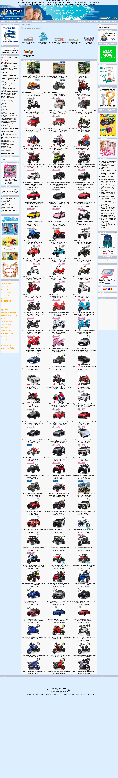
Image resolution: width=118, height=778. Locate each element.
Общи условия (5, 203)
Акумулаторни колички (38, 21)
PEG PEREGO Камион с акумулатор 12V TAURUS (34, 93)
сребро (4, 310)
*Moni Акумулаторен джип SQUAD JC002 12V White (84, 512)
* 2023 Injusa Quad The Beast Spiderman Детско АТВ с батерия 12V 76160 (33, 147)
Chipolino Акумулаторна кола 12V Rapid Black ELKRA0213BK (33, 440)
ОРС (92, 694)
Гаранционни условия (7, 207)
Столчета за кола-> (7, 136)
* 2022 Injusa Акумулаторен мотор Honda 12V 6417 (33, 404)
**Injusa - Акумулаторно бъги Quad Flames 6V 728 (108, 177)
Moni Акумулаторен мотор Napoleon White (84, 637)
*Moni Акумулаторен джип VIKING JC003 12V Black (59, 512)
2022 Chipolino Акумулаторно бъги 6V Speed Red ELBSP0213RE (33, 259)
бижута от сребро (8, 313)
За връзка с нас (6, 204)
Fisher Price (31, 694)
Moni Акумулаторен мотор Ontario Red (58, 655)
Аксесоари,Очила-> (7, 69)
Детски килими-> (6, 96)
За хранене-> (5, 105)
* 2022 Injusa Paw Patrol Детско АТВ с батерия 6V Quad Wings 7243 (59, 404)
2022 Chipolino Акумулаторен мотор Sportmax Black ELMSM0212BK (58, 295)
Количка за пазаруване (95, 21)
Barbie (47, 694)
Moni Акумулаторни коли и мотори (74, 42)
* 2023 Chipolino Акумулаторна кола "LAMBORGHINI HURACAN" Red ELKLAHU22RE (84, 203)
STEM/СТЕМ (5, 62)
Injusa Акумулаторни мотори (10, 78)
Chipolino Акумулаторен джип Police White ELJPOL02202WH (84, 458)
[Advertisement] (59, 683)
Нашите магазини (6, 206)
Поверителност (5, 201)
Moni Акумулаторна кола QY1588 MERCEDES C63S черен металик (59, 368)
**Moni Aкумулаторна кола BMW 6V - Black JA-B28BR (108, 169)
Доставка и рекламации (8, 198)
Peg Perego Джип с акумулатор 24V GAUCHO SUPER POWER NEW (108, 186)
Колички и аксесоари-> (8, 113)
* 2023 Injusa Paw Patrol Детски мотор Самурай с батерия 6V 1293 (84, 147)
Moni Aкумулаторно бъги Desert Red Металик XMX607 (58, 584)
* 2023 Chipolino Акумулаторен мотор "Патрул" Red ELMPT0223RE (59, 241)
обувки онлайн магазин (7, 321)
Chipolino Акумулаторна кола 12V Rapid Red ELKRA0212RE (84, 422)
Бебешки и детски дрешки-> (9, 91)
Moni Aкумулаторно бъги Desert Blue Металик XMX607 (84, 584)
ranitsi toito (4, 286)
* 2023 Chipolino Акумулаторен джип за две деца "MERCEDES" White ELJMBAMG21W (33, 184)
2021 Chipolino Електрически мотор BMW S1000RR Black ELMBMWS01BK (84, 548)
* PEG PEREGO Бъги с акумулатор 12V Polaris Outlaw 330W (33, 458)
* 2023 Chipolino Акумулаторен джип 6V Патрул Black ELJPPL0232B (84, 111)
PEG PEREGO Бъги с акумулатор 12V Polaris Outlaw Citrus (107, 165)
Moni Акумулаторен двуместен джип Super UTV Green (58, 548)
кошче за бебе (7, 348)
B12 (77, 694)
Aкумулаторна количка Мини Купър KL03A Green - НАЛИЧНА (109, 181)
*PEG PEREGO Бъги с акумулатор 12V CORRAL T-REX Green (83, 494)
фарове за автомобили (4, 327)
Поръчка (107, 21)
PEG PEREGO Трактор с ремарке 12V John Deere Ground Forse (108, 173)
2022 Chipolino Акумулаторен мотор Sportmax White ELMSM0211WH (83, 295)
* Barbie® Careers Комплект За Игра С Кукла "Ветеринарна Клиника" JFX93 (10, 180)
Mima (25, 694)
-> (9, 74)
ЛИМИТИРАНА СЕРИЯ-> (8, 153)
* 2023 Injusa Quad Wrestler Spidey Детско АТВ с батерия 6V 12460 (59, 147)
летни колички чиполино (6, 283)
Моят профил (82, 21)
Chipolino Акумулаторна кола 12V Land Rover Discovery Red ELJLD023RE (58, 422)
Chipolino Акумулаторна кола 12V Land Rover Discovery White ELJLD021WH (83, 404)
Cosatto (81, 694)
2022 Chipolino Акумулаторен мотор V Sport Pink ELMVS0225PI (59, 349)
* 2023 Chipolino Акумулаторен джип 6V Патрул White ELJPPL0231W (59, 111)
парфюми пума (10, 295)
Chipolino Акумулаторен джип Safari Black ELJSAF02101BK (33, 476)
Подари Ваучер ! (6, 122)
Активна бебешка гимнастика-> (6, 71)
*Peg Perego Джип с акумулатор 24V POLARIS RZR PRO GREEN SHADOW (58, 75)
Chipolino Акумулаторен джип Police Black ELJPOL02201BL (58, 458)
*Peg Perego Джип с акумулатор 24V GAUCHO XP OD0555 (33, 494)
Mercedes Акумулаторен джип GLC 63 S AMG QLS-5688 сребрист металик (59, 602)
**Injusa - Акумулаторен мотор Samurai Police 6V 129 (108, 198)
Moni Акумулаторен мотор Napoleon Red (59, 637)
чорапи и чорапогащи (6, 290)
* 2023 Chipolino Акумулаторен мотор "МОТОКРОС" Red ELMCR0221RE (34, 165)
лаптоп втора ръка (5, 342)
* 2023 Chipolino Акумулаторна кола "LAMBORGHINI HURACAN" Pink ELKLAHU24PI (58, 223)
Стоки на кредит (6, 200)
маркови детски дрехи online (5, 339)
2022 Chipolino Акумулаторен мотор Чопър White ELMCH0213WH (33, 277)
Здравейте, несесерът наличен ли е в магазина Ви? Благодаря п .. (107, 281)
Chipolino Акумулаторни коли (28, 42)
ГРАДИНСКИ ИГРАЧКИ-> (8, 94)
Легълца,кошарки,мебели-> (9, 118)
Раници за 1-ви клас (56, 694)
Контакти (114, 21)
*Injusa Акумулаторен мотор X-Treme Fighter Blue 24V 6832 (84, 530)
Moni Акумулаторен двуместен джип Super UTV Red (33, 548)
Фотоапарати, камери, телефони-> (7, 142)
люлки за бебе (6, 351)
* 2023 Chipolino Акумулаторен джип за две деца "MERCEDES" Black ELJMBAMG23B (58, 184)
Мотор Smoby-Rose (106, 229)
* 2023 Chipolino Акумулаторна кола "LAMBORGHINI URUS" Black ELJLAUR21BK (84, 184)
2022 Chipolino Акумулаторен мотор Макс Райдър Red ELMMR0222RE (58, 313)
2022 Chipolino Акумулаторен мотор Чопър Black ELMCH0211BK (83, 277)
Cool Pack (87, 694)
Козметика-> (5, 109)
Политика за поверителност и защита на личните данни (10, 209)
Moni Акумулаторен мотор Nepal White (84, 671)
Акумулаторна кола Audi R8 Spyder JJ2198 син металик (58, 620)
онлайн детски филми (6, 324)
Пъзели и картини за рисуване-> (7, 132)
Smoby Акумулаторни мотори (28, 55)
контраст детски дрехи (8, 334)
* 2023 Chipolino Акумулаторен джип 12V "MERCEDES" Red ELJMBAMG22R (59, 129)
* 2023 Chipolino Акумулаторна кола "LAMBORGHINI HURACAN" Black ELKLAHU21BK (58, 203)
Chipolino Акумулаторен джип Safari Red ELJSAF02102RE (59, 476)
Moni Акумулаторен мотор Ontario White (84, 655)
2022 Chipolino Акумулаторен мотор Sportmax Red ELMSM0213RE (33, 295)
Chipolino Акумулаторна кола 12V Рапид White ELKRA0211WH (84, 440)
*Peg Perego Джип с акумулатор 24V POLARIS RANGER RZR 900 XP (59, 494)
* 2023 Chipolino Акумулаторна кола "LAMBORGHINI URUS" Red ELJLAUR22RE (33, 203)
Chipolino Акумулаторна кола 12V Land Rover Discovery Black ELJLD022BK (33, 422)
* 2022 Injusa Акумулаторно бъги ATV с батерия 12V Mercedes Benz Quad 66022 (59, 386)
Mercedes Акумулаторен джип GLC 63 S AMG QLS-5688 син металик (33, 602)
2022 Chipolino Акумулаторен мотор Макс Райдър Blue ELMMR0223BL (83, 313)
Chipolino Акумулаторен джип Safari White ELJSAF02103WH (83, 476)
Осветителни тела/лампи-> (9, 121)
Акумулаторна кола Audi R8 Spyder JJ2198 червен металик (84, 620)
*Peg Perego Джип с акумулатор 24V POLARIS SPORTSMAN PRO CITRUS (34, 75)
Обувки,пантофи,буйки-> (8, 119)
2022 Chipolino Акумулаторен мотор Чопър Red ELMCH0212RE (58, 277)
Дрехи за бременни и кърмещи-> (7, 98)
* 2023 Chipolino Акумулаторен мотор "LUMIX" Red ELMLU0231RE (84, 93)
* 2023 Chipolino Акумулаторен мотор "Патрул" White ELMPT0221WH (84, 222)
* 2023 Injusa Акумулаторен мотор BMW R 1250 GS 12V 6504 (84, 129)
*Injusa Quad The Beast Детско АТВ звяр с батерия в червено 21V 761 (84, 566)
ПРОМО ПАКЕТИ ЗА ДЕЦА (9, 68)
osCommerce (64, 691)
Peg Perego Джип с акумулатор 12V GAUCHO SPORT (83, 75)
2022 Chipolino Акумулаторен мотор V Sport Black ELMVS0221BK (33, 331)
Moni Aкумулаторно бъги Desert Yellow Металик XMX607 (33, 584)
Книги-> (3, 108)
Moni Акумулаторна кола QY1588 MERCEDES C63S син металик (33, 367)
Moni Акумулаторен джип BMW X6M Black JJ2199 (108, 215)
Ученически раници (69, 694)
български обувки (6, 330)
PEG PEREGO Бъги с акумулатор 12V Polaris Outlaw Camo (58, 93)
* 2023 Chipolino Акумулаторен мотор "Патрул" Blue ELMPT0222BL (34, 241)
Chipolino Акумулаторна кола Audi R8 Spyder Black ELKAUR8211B (59, 440)
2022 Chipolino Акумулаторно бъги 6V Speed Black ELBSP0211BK (84, 259)
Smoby (42, 694)
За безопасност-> (6, 100)
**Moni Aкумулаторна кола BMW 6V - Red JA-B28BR (108, 161)
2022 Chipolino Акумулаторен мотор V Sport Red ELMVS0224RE (33, 349)
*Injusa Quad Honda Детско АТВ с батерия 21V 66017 (59, 566)
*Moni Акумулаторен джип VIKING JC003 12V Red (34, 512)
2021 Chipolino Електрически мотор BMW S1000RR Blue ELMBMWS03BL (34, 566)
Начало (3, 21)
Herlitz (37, 694)
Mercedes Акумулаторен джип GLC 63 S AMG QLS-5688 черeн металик (84, 602)
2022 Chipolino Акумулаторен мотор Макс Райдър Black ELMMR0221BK (33, 313)
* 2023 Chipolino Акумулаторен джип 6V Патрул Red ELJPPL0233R (33, 129)
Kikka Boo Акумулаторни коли (59, 42)
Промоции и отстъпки (7, 212)
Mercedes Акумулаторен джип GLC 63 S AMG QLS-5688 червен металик (33, 620)
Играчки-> (4, 106)
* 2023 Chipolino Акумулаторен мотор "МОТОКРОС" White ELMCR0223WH (84, 165)
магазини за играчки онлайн (8, 305)
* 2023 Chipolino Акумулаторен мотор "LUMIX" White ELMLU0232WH (34, 111)
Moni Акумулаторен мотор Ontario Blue (33, 655)
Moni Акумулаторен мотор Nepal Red (59, 671)
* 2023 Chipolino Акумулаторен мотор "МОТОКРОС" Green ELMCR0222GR (59, 165)
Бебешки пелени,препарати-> (10, 93)
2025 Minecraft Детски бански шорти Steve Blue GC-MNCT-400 (107, 249)
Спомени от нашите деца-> (9, 134)
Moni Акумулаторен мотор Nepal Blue (34, 671)
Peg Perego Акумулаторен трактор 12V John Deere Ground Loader (108, 220)
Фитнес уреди (5, 140)
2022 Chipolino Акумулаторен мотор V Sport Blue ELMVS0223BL (84, 331)
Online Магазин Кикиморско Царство (18, 21)
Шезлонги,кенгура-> (7, 150)
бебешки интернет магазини (9, 317)
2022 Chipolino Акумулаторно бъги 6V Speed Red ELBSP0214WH (84, 241)
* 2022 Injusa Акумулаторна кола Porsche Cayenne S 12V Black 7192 (84, 367)
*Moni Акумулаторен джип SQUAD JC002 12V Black (59, 530)
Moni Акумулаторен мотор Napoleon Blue (34, 637)
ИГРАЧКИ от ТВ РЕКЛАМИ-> (9, 66)
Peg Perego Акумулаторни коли (89, 42)
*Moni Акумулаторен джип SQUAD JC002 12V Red (33, 530)
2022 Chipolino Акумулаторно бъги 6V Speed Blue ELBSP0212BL (59, 259)
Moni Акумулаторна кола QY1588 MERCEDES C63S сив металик (84, 349)
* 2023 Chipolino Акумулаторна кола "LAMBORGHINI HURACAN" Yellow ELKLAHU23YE (33, 223)
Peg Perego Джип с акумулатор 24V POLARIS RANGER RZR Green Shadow (108, 225)
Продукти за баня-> (7, 127)
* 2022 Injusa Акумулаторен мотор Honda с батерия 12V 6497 (84, 386)
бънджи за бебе (6, 345)
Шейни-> (3, 152)
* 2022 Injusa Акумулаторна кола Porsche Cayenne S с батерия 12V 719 (33, 386)
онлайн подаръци (6, 299)
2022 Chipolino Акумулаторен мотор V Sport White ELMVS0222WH (59, 331)
